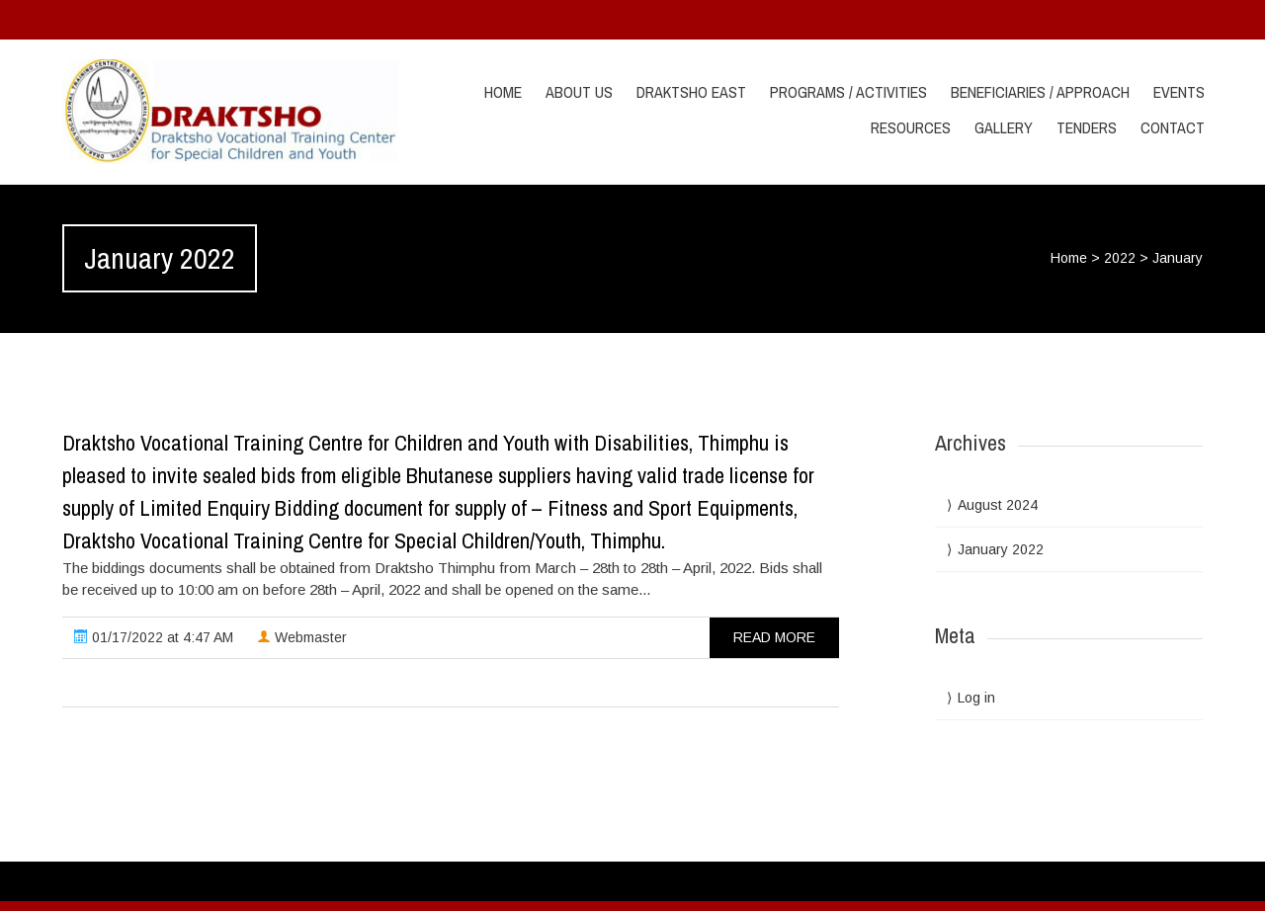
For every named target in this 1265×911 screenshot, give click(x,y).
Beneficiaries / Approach (1040, 92)
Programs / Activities (848, 92)
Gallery (1003, 127)
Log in (976, 697)
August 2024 (998, 505)
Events (1179, 92)
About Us (579, 92)
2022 (1120, 258)
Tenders (1086, 127)
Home (503, 92)
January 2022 (1001, 549)
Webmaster (302, 637)
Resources (911, 127)
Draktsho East (691, 92)
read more (774, 637)
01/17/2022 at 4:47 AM (153, 637)
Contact (1172, 127)
